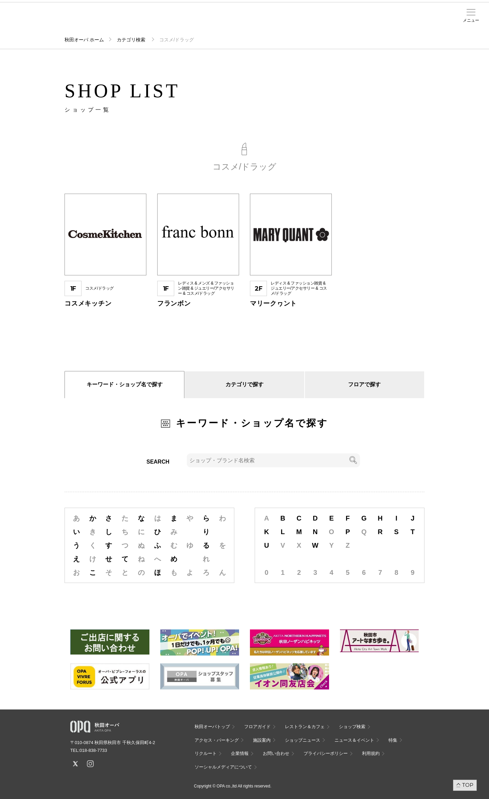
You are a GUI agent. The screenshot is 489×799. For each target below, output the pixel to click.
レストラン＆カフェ (305, 726)
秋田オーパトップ (212, 726)
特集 (392, 740)
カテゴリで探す (244, 384)
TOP (467, 785)
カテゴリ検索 (132, 39)
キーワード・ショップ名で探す (125, 384)
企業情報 (240, 753)
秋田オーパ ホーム (84, 39)
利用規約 (371, 753)
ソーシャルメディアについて (223, 766)
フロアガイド (89, 20)
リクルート (206, 753)
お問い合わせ (276, 753)
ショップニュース (302, 740)
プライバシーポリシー (326, 753)
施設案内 (168, 20)
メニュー (471, 20)
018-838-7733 (93, 750)
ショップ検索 (115, 20)
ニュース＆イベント (195, 22)
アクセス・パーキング (142, 22)
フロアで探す (364, 384)
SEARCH (157, 462)
